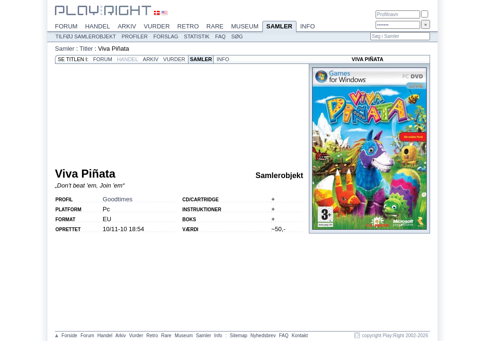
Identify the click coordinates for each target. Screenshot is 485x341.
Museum (245, 26)
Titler (86, 48)
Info (307, 26)
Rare (215, 26)
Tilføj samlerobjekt (85, 36)
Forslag (166, 36)
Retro (188, 26)
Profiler (135, 36)
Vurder (157, 26)
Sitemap (238, 335)
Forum (66, 26)
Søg (236, 36)
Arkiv (126, 26)
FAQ (220, 36)
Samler (279, 27)
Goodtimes (118, 199)
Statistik (196, 36)
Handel (97, 26)
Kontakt (300, 335)
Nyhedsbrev (263, 335)
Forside (69, 335)
